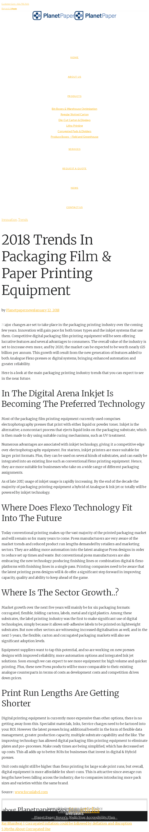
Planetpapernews (20, 310)
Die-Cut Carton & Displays (75, 120)
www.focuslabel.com (31, 792)
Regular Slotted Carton (75, 114)
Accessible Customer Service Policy (75, 808)
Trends (23, 220)
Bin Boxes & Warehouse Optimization (74, 108)
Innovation (9, 220)
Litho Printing (74, 125)
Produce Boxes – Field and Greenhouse (74, 136)
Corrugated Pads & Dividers (74, 131)
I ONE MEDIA (61, 818)
